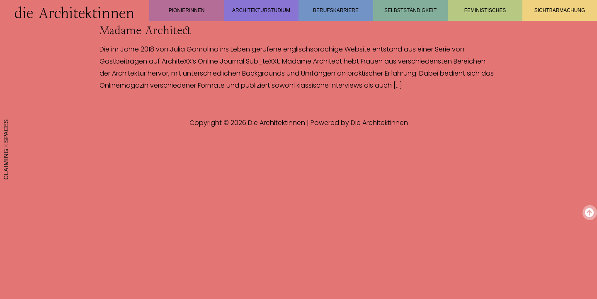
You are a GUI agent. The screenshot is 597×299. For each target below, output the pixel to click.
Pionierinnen (187, 10)
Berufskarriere (336, 10)
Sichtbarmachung (559, 10)
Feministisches (485, 10)
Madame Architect (145, 30)
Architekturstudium (261, 10)
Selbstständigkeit (410, 10)
